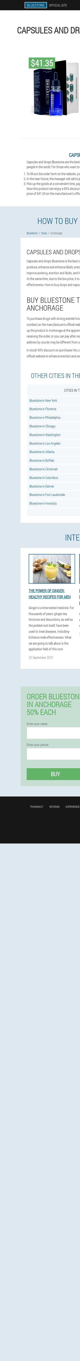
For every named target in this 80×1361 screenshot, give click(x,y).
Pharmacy (36, 807)
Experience (73, 807)
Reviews (54, 807)
